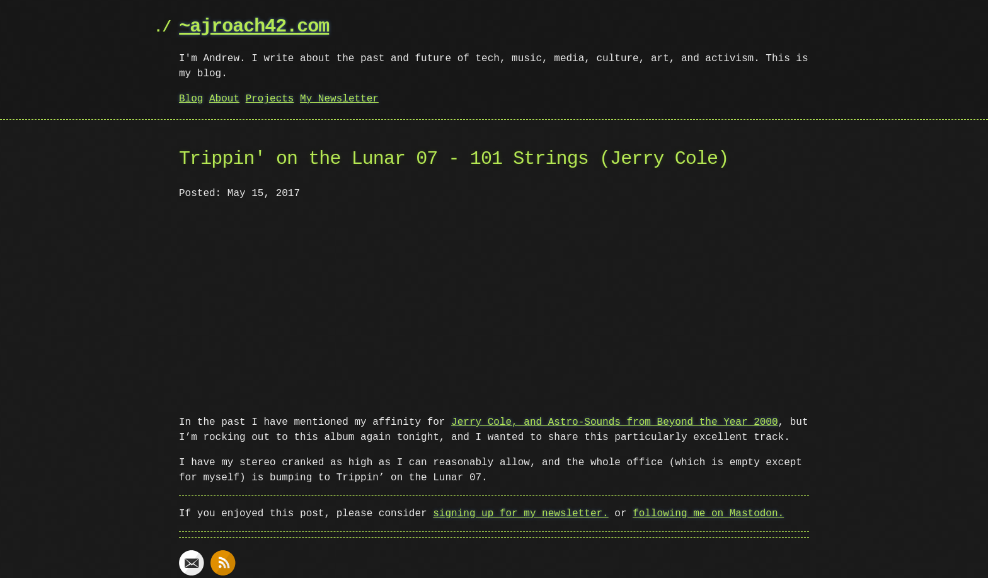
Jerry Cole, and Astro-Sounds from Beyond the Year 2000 (614, 421)
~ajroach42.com (254, 27)
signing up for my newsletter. (520, 512)
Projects (270, 99)
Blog (191, 99)
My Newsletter (339, 99)
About (224, 99)
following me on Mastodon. (708, 512)
